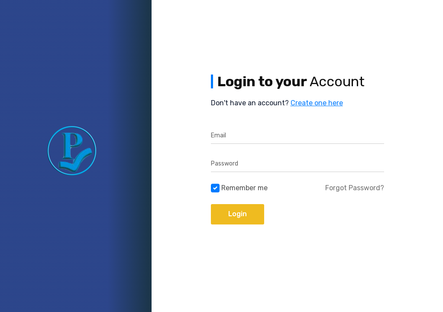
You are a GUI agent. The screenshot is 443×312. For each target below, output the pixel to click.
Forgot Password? (354, 188)
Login (237, 214)
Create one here (317, 103)
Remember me (244, 188)
